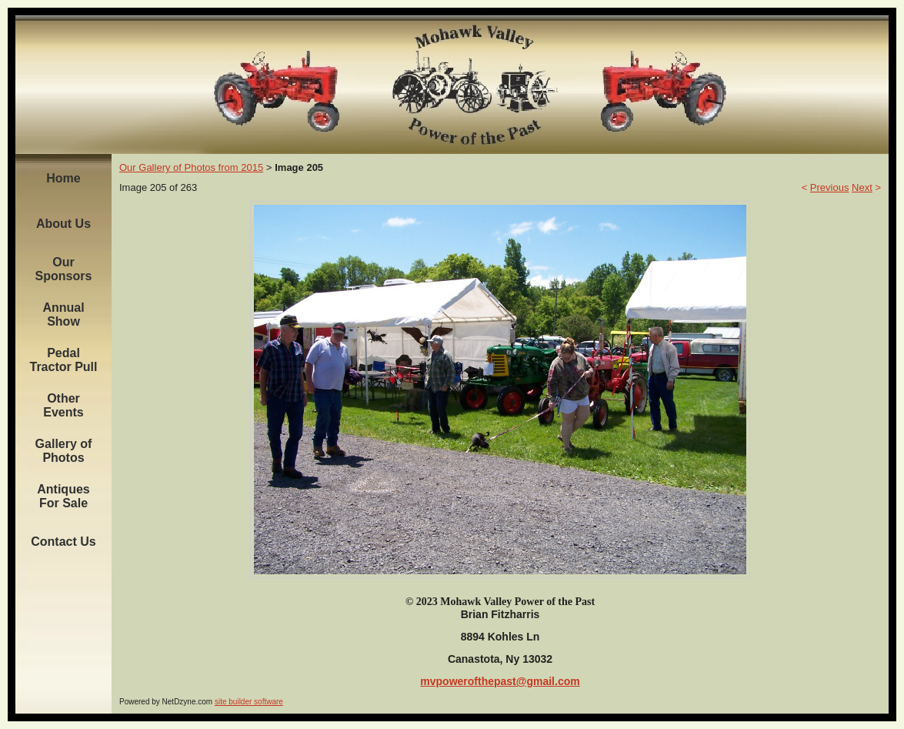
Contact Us (63, 541)
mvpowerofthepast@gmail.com (499, 681)
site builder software (249, 701)
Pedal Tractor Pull (63, 359)
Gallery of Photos (63, 450)
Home (63, 178)
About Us (63, 223)
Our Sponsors (63, 269)
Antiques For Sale (63, 496)
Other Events (63, 405)
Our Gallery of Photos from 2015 (191, 167)
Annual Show (63, 314)
